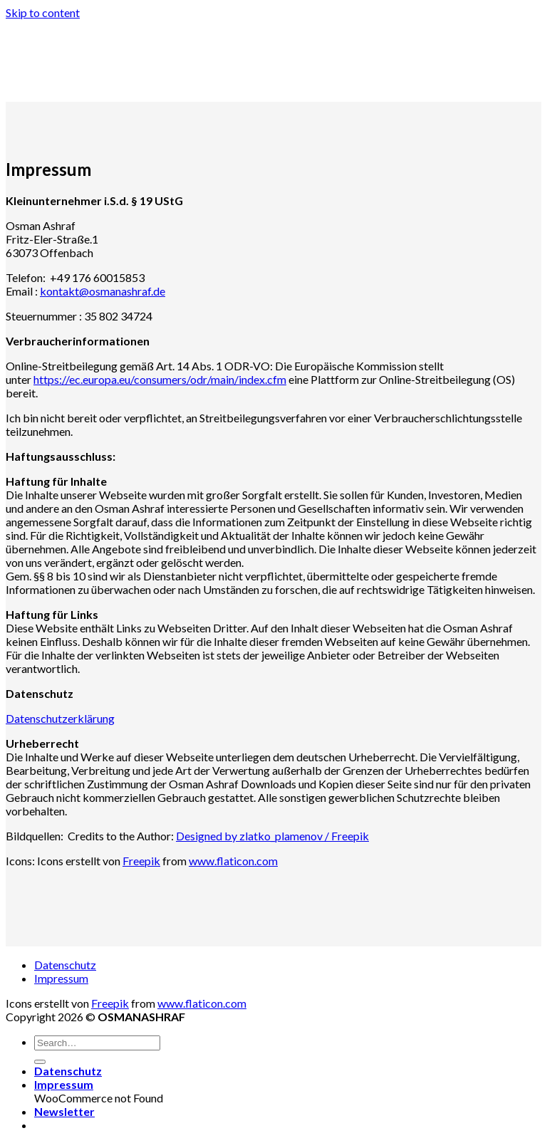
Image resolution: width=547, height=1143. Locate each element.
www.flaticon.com (233, 860)
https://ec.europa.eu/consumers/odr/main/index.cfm (159, 379)
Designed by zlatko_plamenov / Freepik (272, 835)
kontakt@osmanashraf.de (102, 291)
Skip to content (43, 12)
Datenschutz (65, 964)
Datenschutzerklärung (60, 718)
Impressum (61, 978)
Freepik (141, 860)
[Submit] (40, 1062)
